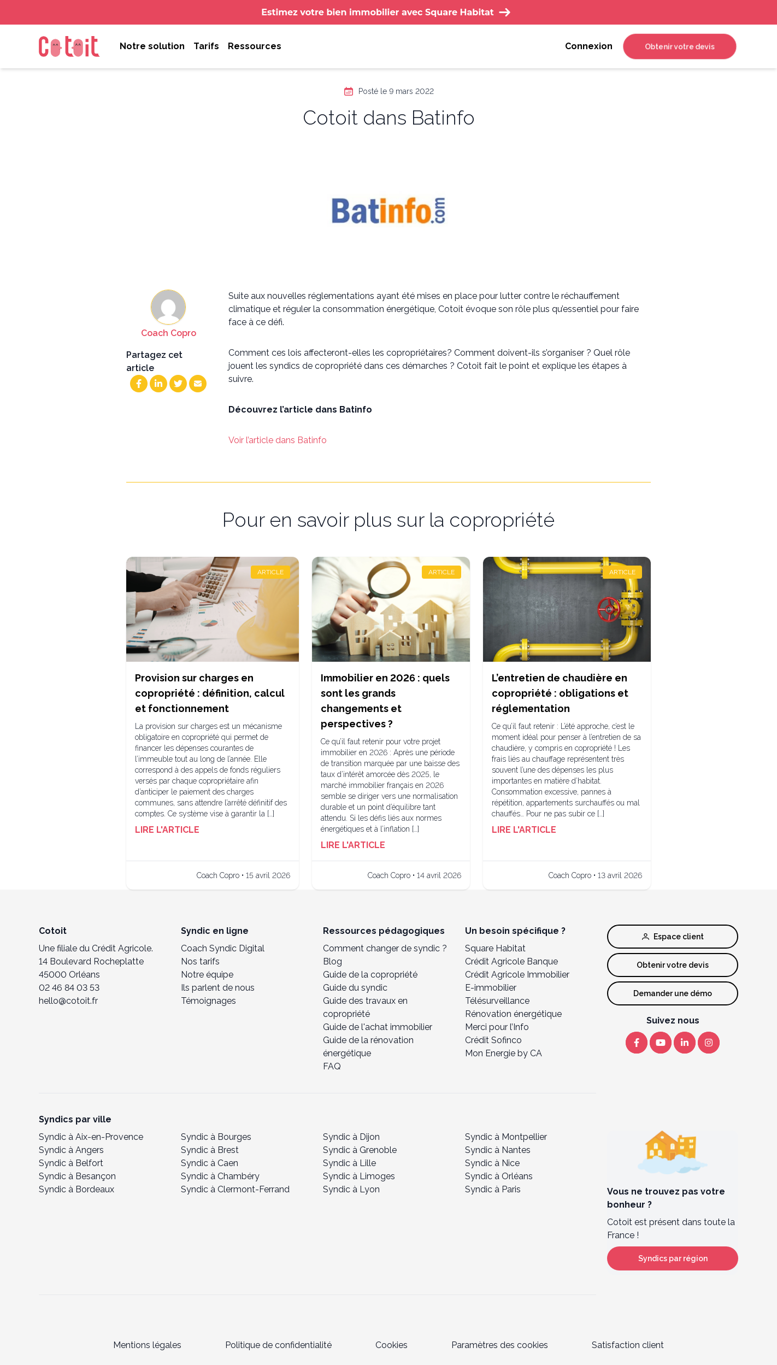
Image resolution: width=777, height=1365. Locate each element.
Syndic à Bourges (216, 1137)
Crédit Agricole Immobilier (517, 974)
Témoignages (208, 1001)
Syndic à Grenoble (360, 1150)
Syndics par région (673, 1258)
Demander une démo (672, 993)
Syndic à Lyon (351, 1189)
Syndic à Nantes (498, 1150)
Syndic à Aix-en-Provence (91, 1137)
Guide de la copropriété (370, 974)
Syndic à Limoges (359, 1176)
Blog (332, 961)
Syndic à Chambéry (220, 1176)
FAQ (332, 1066)
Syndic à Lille (349, 1163)
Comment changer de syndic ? (385, 948)
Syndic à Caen (209, 1163)
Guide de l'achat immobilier (377, 1027)
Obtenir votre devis (680, 46)
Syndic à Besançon (77, 1176)
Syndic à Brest (210, 1150)
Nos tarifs (200, 961)
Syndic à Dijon (351, 1137)
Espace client (673, 936)
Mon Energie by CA (503, 1053)
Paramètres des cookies (499, 1345)
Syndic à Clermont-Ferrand (235, 1189)
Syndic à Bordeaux (76, 1189)
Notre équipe (207, 974)
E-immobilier (490, 987)
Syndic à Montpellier (506, 1137)
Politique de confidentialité (278, 1345)
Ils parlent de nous (218, 987)
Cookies (391, 1345)
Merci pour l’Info (497, 1027)
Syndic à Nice (492, 1163)
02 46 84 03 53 (69, 987)
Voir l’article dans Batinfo (277, 440)
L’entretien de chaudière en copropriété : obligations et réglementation (560, 693)
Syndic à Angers (71, 1150)
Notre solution (152, 46)
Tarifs (206, 46)
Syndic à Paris (493, 1189)
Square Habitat (495, 948)
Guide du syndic (355, 987)
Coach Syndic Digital (222, 948)
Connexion (589, 46)
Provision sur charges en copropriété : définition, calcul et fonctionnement (210, 693)
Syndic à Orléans (499, 1176)
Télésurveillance (497, 1001)
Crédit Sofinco (493, 1040)
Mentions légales (147, 1345)
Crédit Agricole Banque (511, 961)
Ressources (254, 46)
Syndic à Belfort (71, 1163)
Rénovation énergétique (513, 1014)
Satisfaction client (628, 1345)
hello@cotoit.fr (68, 1001)
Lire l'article (167, 830)
